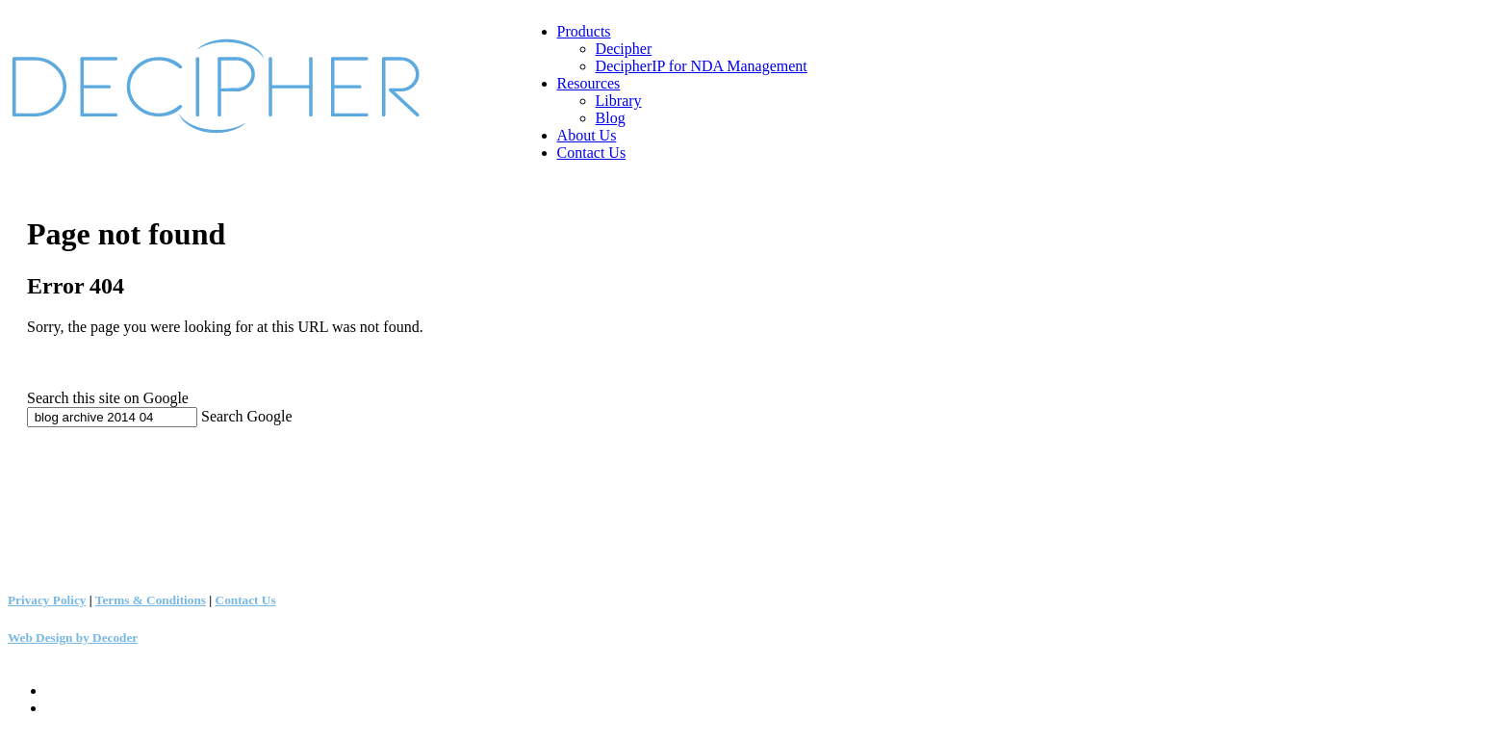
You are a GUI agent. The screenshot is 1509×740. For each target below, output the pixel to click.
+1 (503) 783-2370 (56, 475)
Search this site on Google (108, 398)
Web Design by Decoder (73, 637)
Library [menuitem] (619, 100)
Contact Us (246, 600)
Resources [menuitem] (589, 83)
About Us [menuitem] (587, 135)
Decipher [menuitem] (624, 48)
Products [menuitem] (584, 31)
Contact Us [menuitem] (592, 152)
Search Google (247, 416)
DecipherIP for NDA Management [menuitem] (701, 66)
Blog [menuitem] (611, 118)
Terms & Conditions (150, 600)
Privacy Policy (47, 600)
